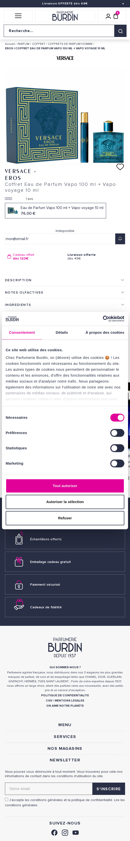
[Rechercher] (120, 31)
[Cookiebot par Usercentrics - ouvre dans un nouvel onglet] (102, 318)
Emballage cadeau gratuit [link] (50, 562)
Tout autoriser (65, 486)
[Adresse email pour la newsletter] (65, 789)
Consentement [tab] (22, 332)
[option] (35, 257)
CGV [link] (49, 700)
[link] (54, 832)
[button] (18, 16)
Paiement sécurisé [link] (45, 584)
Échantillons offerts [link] (46, 539)
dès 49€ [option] (95, 257)
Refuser (65, 518)
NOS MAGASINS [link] (65, 748)
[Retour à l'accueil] (65, 16)
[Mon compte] (108, 16)
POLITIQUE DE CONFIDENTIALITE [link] (65, 695)
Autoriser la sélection (65, 502)
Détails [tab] (62, 332)
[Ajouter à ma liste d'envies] (120, 167)
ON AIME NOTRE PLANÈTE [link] (65, 706)
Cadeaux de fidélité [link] (46, 607)
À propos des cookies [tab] (104, 332)
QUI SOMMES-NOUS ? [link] (65, 667)
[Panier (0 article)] (116, 16)
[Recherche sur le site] (65, 31)
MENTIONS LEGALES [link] (69, 700)
